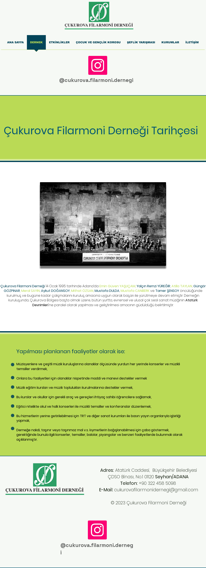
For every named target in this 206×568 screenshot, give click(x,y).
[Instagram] (97, 65)
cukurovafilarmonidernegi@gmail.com (156, 490)
